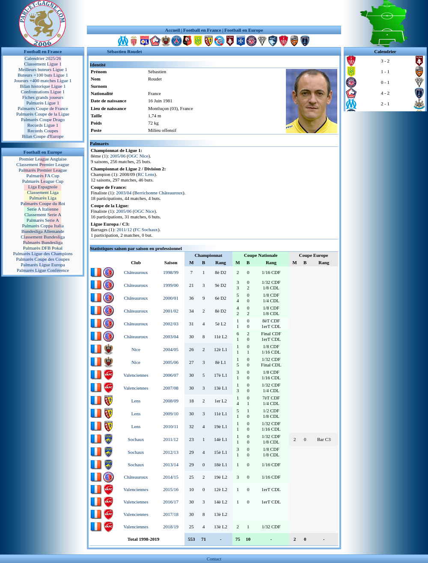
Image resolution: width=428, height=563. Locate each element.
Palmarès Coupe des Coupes (43, 259)
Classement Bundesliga (43, 236)
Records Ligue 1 (43, 125)
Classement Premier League (42, 164)
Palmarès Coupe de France (43, 108)
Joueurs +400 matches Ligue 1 (43, 80)
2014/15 (170, 477)
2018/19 (170, 526)
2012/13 (170, 452)
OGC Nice (138, 155)
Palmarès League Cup (43, 181)
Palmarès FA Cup (43, 175)
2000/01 (170, 298)
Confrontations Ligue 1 (43, 91)
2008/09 (170, 400)
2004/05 (170, 349)
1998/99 (170, 272)
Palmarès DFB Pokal (42, 247)
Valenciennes (136, 375)
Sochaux (136, 439)
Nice (135, 349)
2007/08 (170, 387)
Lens (135, 400)
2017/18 (170, 514)
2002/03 (170, 323)
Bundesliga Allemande (42, 231)
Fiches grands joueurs (42, 97)
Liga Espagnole (43, 186)
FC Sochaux (146, 229)
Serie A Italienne (42, 208)
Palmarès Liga (42, 197)
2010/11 (170, 426)
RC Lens (146, 174)
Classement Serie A (42, 214)
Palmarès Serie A (43, 220)
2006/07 (170, 375)
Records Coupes (42, 130)
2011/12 (124, 229)
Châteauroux (136, 272)
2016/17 (170, 501)
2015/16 (170, 489)
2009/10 (170, 413)
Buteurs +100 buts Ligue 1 (43, 74)
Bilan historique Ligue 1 (42, 86)
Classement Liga (43, 192)
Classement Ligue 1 (42, 63)
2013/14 (170, 464)
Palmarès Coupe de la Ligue (42, 113)
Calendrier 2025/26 (42, 58)
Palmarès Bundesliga (43, 242)
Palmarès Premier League (42, 170)
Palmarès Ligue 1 (43, 102)
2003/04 (123, 192)
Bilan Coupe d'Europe (42, 136)
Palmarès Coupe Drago (43, 119)
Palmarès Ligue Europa (43, 264)
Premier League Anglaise (42, 158)
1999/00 (170, 285)
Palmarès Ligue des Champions (42, 253)
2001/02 (170, 310)
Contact (214, 558)
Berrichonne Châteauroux (158, 192)
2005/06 (117, 155)
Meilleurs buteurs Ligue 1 (42, 69)
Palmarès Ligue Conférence (43, 270)
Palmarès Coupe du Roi (43, 203)
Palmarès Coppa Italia (42, 225)
